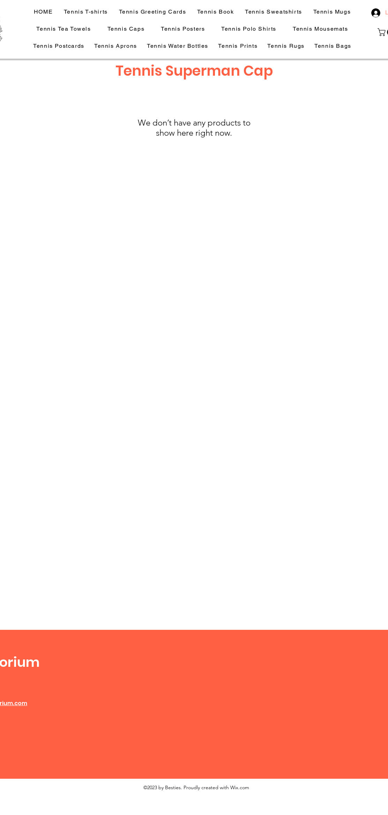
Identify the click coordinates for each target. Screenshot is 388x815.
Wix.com (239, 787)
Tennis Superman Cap (194, 71)
